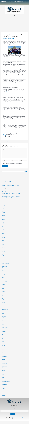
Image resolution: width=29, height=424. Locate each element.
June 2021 (3, 240)
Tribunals (3, 389)
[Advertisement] (14, 23)
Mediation (3, 349)
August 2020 (3, 254)
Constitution (3, 285)
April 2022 (3, 226)
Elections (3, 306)
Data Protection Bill (4, 302)
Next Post (23, 141)
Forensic (3, 313)
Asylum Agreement (4, 267)
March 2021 (3, 244)
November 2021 (4, 233)
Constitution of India (10, 38)
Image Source (4, 135)
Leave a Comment (5, 38)
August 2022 (3, 220)
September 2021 (3, 236)
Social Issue (3, 378)
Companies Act (3, 280)
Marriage (3, 348)
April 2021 (3, 243)
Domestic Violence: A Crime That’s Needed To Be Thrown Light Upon (11, 193)
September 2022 (3, 219)
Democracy (3, 303)
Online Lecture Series (4, 356)
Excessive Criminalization (5, 310)
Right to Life (3, 370)
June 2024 (3, 209)
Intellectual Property (4, 331)
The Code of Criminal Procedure (6, 381)
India (2, 321)
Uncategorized (3, 392)
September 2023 (3, 215)
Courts (2, 292)
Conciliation (3, 284)
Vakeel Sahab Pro (4, 395)
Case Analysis (3, 274)
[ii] (6, 91)
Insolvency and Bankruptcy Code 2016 (6, 330)
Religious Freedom (4, 367)
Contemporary (3, 289)
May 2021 (3, 241)
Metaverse (3, 352)
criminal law (3, 296)
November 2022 (4, 218)
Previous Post (6, 141)
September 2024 (3, 205)
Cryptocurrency (3, 298)
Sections (3, 377)
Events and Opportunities (5, 309)
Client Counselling (4, 278)
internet (2, 334)
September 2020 (3, 252)
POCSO (3, 360)
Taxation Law (3, 380)
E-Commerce (3, 305)
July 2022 (3, 222)
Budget (2, 271)
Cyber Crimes (3, 299)
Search (26, 171)
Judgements (3, 339)
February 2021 (3, 245)
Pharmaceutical (3, 359)
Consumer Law (3, 288)
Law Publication (3, 345)
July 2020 (3, 255)
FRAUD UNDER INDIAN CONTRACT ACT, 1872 (14, 196)
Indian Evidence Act (4, 324)
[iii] (3, 134)
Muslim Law (3, 353)
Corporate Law (3, 291)
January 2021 (3, 247)
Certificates (3, 277)
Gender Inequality (4, 316)
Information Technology (5, 327)
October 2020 (3, 251)
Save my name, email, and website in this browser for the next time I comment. (12, 163)
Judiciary (3, 341)
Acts (2, 260)
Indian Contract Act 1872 (5, 323)
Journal (2, 338)
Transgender (3, 388)
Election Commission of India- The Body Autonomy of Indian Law (10, 181)
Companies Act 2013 (4, 281)
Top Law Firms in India (4, 385)
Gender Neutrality (4, 317)
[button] (14, 16)
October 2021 (3, 234)
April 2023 (3, 216)
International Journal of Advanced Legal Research (17, 417)
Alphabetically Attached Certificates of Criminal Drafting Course (12, 194)
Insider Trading (3, 328)
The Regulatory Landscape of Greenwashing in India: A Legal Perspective (10, 185)
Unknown (3, 194)
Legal (2, 346)
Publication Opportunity (4, 366)
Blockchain (3, 270)
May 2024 (3, 211)
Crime (2, 295)
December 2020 (3, 248)
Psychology (3, 364)
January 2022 (3, 230)
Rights (2, 371)
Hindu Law (3, 320)
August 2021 (3, 237)
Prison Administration (4, 363)
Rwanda (3, 374)
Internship (3, 335)
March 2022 (3, 227)
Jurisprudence (3, 342)
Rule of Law (3, 373)
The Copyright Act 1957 (5, 382)
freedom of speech (4, 314)
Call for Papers (3, 273)
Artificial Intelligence (4, 266)
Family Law (3, 312)
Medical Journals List (4, 196)
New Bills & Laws (4, 355)
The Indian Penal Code (4, 384)
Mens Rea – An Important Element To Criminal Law (11, 197)
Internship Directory (4, 337)
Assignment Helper (4, 191)
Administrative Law (4, 262)
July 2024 (3, 208)
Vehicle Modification (4, 396)
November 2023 (4, 212)
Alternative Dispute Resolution (5, 263)
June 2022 (3, 223)
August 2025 (3, 202)
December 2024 (3, 204)
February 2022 (3, 229)
